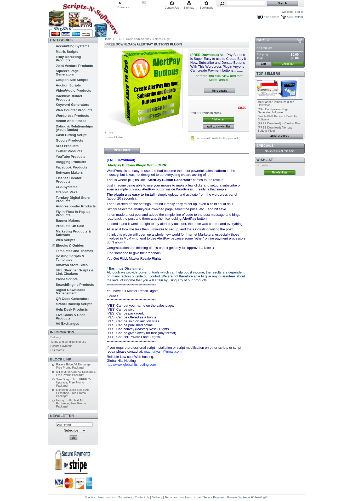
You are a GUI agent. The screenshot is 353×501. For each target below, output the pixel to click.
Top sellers (268, 73)
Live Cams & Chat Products (70, 316)
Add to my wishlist (218, 126)
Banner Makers (68, 221)
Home (107, 38)
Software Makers (69, 172)
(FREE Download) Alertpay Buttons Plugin (275, 129)
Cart (261, 40)
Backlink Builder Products (69, 97)
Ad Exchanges (67, 323)
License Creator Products (68, 179)
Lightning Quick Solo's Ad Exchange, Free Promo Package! (72, 393)
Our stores (57, 350)
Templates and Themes (74, 251)
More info (122, 150)
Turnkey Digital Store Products (73, 199)
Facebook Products (71, 167)
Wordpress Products (72, 116)
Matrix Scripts (67, 52)
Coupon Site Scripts (72, 80)
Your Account (271, 16)
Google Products (69, 140)
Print (110, 132)
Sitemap (189, 7)
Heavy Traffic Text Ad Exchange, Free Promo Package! (71, 403)
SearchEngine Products (75, 285)
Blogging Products (71, 162)
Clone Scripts (67, 279)
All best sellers (279, 136)
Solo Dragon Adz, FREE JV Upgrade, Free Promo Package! (73, 382)
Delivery (55, 337)
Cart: (290, 16)
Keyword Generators (72, 105)
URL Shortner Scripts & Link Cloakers (75, 272)
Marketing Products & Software (73, 233)
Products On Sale (70, 226)
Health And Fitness (71, 121)
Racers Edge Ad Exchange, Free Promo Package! (74, 366)
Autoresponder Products (76, 206)
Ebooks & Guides (70, 245)
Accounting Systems (72, 46)
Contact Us (171, 7)
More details (219, 90)
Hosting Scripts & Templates (70, 257)
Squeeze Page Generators (67, 72)
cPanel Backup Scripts (74, 304)
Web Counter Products (74, 110)
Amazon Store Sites (72, 265)
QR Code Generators (72, 299)
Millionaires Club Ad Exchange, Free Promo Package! (76, 373)
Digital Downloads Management (70, 291)
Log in (299, 11)
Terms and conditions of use (68, 341)
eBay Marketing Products (68, 58)
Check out (288, 63)
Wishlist (265, 160)
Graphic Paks (66, 192)
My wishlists (279, 172)
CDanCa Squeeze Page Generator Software (273, 111)
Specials (265, 146)
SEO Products (67, 146)
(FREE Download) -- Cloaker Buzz (280, 123)
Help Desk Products (72, 309)
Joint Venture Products (74, 66)
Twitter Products (69, 151)
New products (107, 497)
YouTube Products (71, 157)
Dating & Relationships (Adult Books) (74, 128)
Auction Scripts (68, 85)
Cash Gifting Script (71, 135)
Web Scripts (65, 240)
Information (62, 332)
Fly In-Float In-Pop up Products (73, 213)
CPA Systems (66, 187)
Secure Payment (61, 345)
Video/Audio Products (73, 90)
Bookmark (206, 7)
